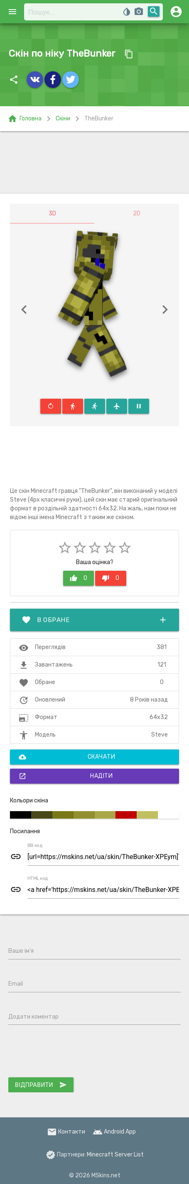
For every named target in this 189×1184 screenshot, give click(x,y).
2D (136, 213)
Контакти (66, 1131)
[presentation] (71, 1053)
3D (52, 213)
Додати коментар (33, 1016)
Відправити (41, 1084)
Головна (24, 119)
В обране (94, 620)
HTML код (37, 879)
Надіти (66, 776)
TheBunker (98, 118)
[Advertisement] (94, 162)
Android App (114, 1131)
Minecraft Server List (115, 1154)
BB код (34, 846)
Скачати (67, 756)
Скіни (63, 118)
